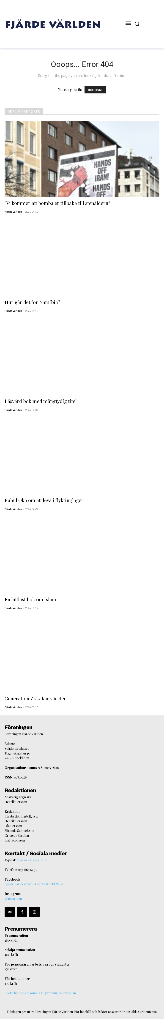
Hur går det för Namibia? (32, 302)
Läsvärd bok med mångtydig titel (41, 401)
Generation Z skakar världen (36, 698)
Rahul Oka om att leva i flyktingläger (44, 500)
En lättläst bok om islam (30, 599)
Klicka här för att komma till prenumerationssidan (40, 993)
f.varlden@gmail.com (32, 860)
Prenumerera (21, 929)
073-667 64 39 (27, 870)
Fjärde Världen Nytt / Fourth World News (34, 884)
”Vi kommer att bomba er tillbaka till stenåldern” (57, 203)
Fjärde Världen (13, 211)
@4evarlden (13, 898)
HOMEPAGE (95, 90)
